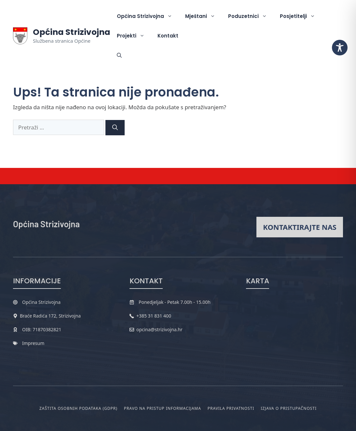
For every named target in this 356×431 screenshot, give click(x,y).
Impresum (33, 343)
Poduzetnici (250, 16)
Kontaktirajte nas (299, 227)
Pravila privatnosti (231, 408)
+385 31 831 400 (153, 316)
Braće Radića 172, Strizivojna (50, 316)
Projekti (134, 36)
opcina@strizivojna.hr (159, 329)
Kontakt (167, 35)
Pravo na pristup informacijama (162, 408)
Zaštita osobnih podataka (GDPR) (78, 408)
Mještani (203, 16)
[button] (119, 55)
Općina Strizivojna (71, 32)
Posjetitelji (301, 16)
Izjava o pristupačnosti (289, 408)
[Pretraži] (115, 128)
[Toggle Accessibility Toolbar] (339, 47)
